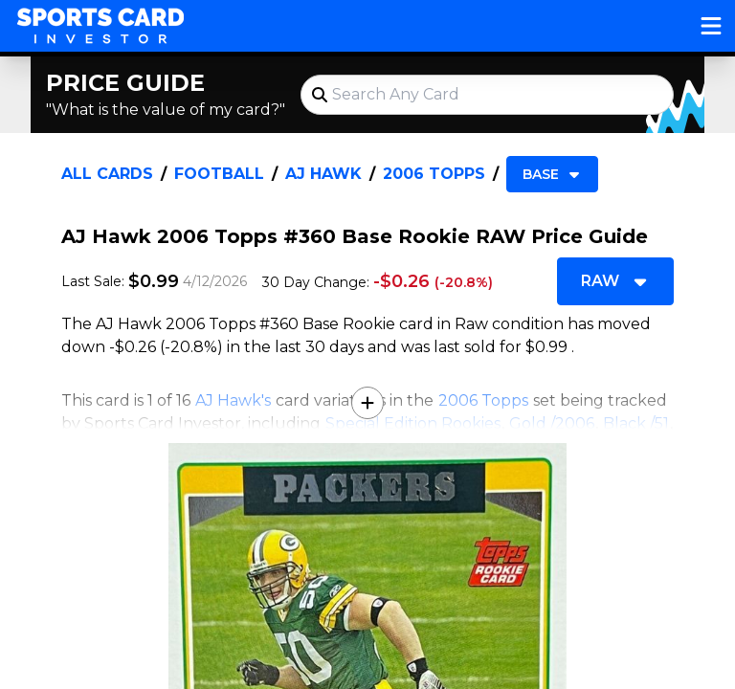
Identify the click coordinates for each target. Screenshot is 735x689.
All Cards (107, 174)
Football (219, 174)
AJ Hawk (323, 174)
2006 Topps (434, 174)
